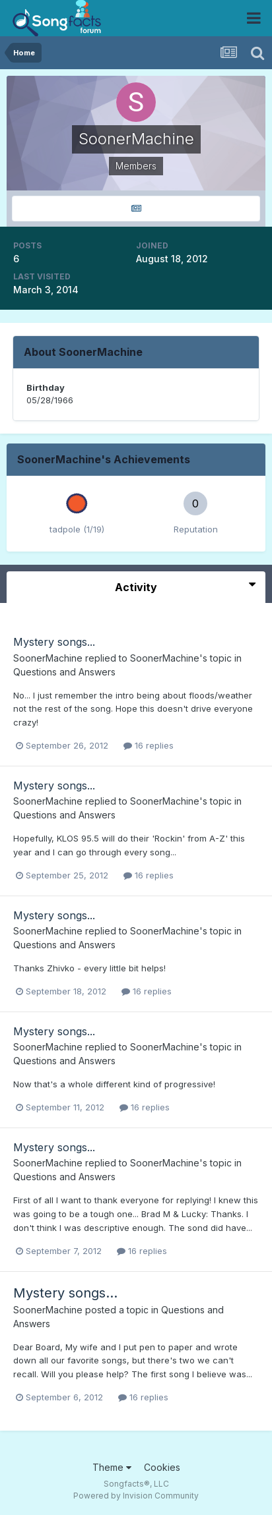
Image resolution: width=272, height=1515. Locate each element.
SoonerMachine (48, 658)
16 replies (148, 745)
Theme (111, 1467)
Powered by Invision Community (136, 1496)
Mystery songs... (54, 641)
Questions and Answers (64, 671)
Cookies (162, 1467)
